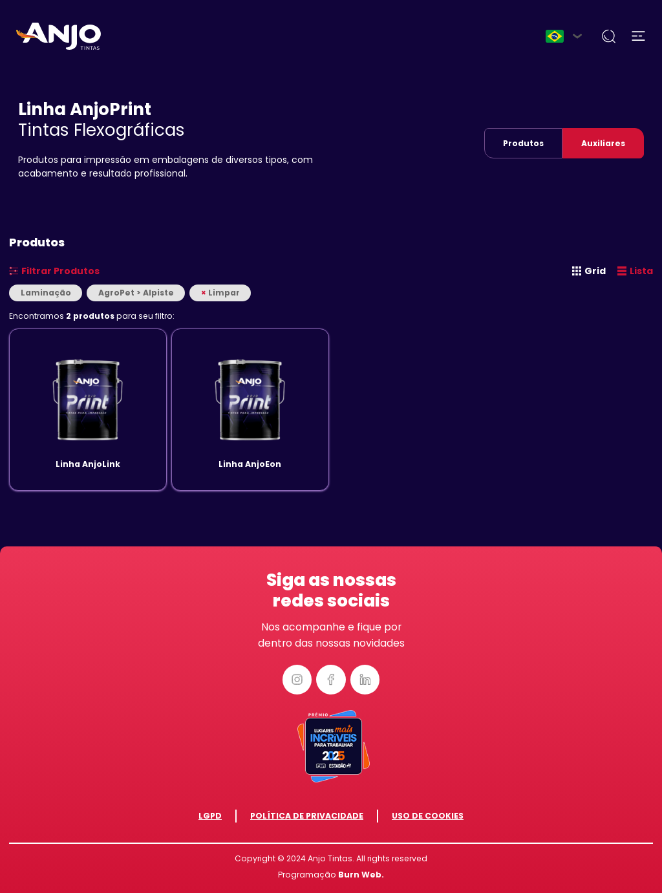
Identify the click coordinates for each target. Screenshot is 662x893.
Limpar (220, 292)
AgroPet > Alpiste (136, 292)
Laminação (46, 292)
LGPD (210, 815)
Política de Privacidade (306, 815)
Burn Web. (361, 874)
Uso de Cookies (428, 815)
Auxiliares (603, 143)
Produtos (523, 143)
